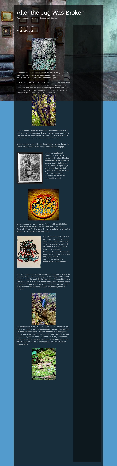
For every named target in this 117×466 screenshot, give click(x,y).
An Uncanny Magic (25, 31)
